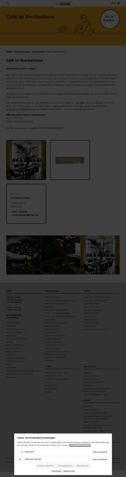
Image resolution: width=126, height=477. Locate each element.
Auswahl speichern (46, 466)
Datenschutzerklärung (80, 445)
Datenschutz (69, 471)
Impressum (56, 471)
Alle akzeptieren (65, 466)
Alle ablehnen (83, 466)
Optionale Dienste (32, 459)
